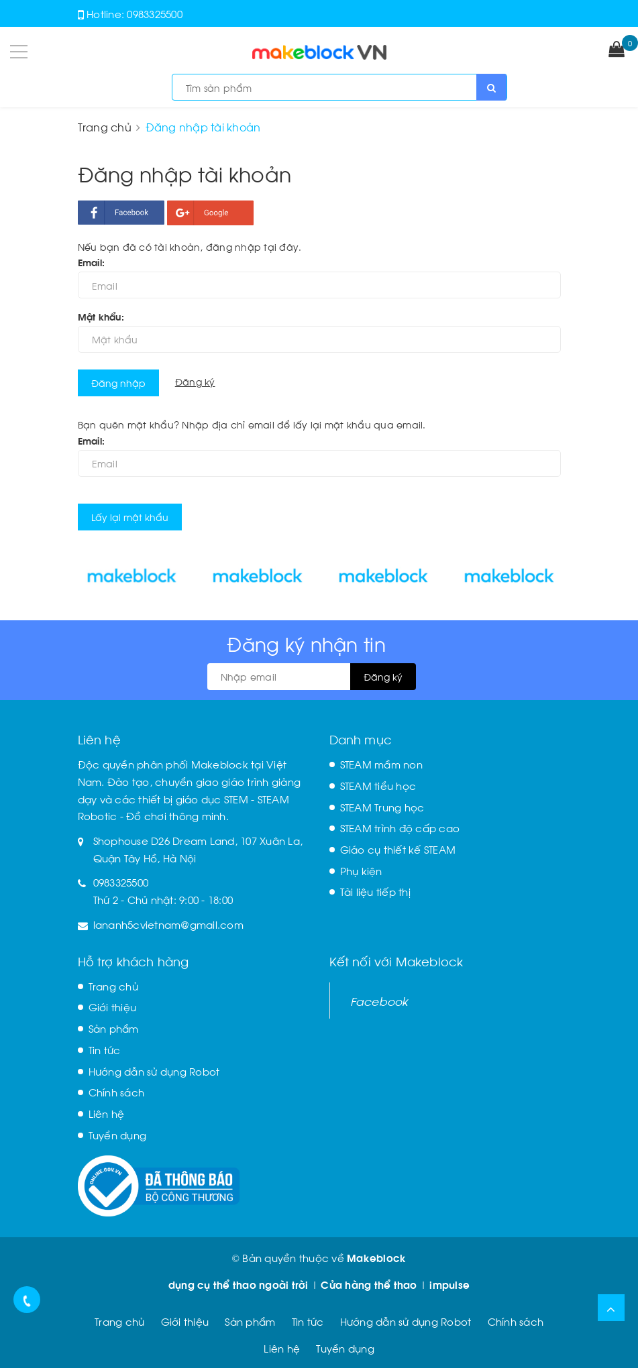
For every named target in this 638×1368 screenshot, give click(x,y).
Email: (91, 262)
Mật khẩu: (101, 316)
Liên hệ (107, 1113)
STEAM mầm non (381, 763)
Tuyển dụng (118, 1134)
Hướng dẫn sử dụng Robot (154, 1071)
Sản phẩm (114, 1028)
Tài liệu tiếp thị (375, 891)
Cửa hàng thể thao (369, 1284)
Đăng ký (195, 381)
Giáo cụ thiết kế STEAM (398, 849)
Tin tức (105, 1049)
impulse (449, 1284)
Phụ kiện (361, 870)
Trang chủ (113, 985)
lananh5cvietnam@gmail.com (168, 924)
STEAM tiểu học (378, 785)
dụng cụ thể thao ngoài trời (238, 1284)
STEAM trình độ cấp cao (400, 827)
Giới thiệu (113, 1006)
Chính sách (117, 1091)
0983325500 (154, 13)
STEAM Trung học (382, 806)
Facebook (379, 1000)
